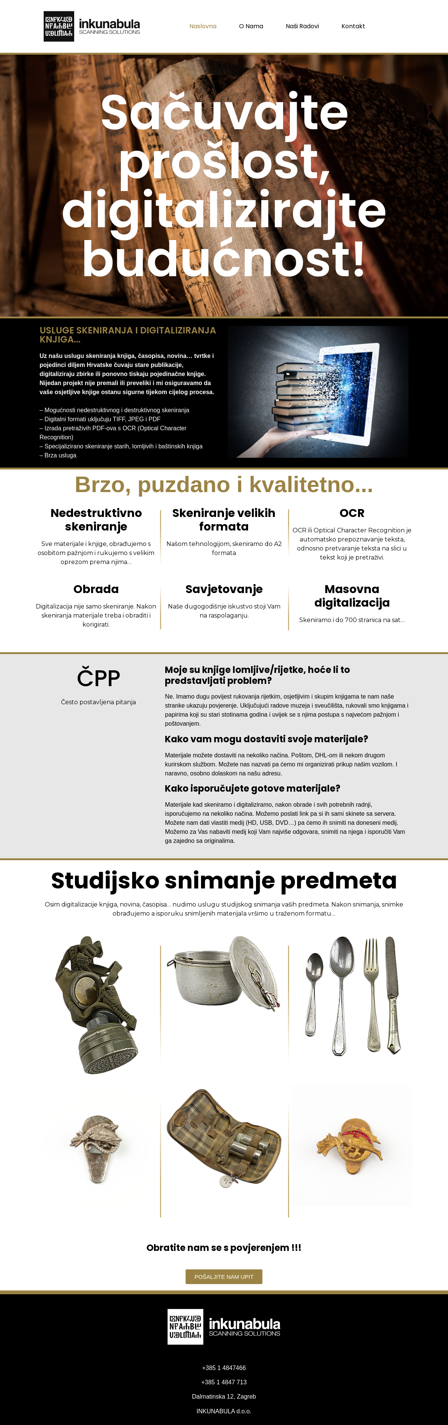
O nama (251, 26)
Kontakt (353, 26)
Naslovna (202, 26)
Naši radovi (302, 26)
